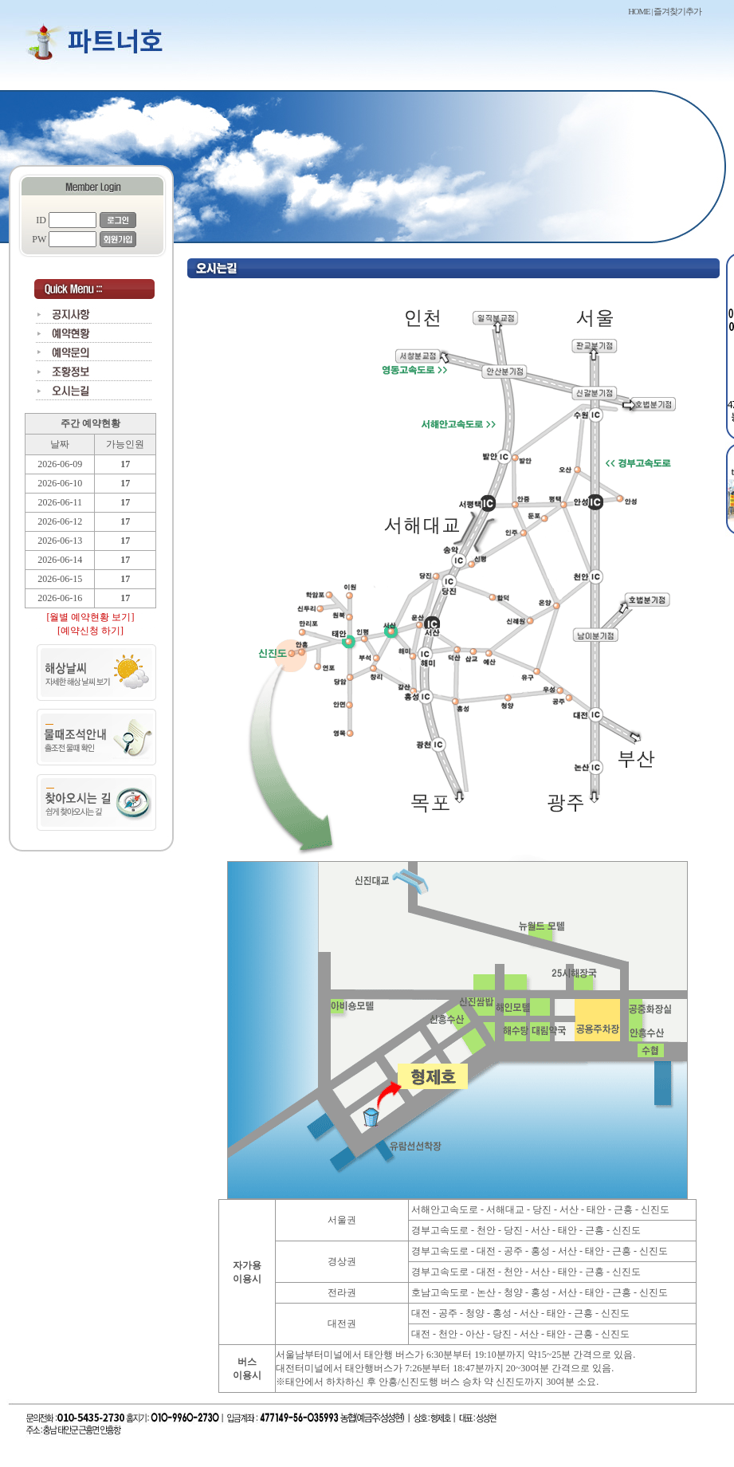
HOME (639, 11)
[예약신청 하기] (90, 630)
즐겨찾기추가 (677, 11)
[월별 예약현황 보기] (91, 617)
